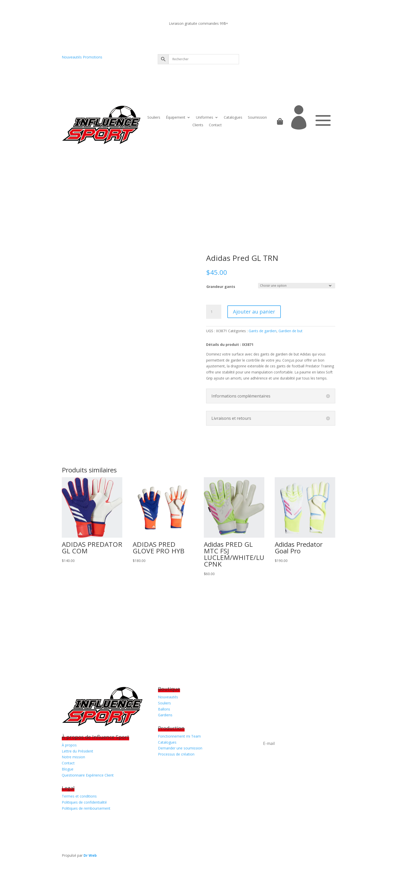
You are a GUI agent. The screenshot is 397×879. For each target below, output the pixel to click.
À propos (69, 745)
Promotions (92, 57)
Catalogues (233, 118)
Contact (215, 125)
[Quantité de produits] (213, 312)
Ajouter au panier (254, 311)
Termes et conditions (79, 796)
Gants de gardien (262, 330)
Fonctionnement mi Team (179, 736)
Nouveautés (72, 57)
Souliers (153, 118)
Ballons (164, 709)
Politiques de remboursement (86, 808)
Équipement (175, 118)
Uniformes (204, 118)
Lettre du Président (77, 751)
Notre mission (73, 757)
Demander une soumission (180, 748)
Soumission (257, 118)
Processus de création (176, 754)
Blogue (67, 769)
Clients (197, 125)
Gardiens (165, 715)
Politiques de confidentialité (84, 802)
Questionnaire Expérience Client (88, 775)
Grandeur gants (220, 286)
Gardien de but (291, 330)
